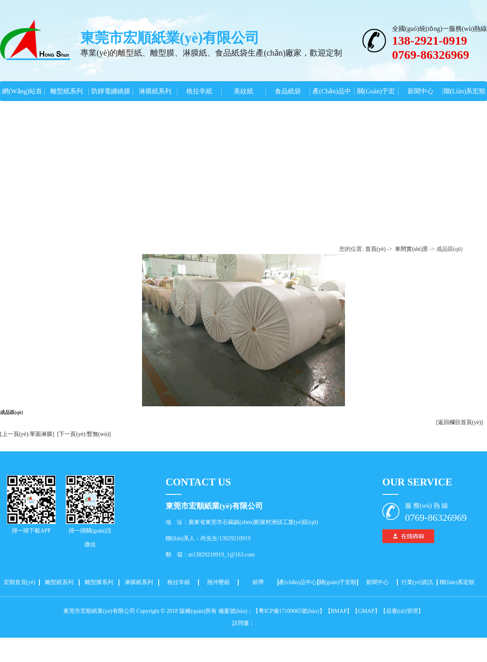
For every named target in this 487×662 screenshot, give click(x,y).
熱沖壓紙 (218, 582)
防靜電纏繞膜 (110, 91)
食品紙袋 (288, 91)
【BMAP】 (339, 611)
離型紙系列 (66, 91)
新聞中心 (420, 91)
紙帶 (258, 582)
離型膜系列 (99, 582)
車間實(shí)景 (411, 249)
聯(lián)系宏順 (465, 91)
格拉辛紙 (199, 91)
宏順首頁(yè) (20, 582)
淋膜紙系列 (155, 91)
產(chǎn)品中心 (298, 582)
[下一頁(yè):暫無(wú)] (84, 434)
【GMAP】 (366, 611)
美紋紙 (243, 91)
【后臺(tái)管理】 (402, 611)
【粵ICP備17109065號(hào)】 (289, 611)
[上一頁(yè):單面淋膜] (27, 434)
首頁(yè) (375, 249)
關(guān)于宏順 (338, 582)
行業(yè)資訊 (417, 582)
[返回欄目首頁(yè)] (459, 422)
